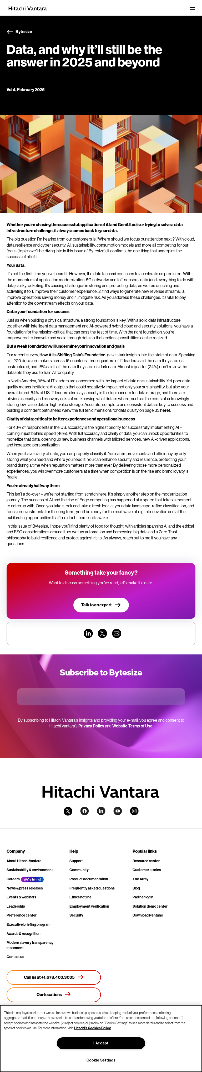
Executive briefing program (28, 924)
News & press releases (25, 888)
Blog (136, 888)
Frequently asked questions (92, 888)
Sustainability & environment (30, 870)
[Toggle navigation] (192, 8)
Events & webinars (21, 897)
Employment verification (89, 906)
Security (76, 915)
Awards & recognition (24, 934)
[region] (101, 1038)
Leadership (16, 906)
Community (79, 870)
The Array (140, 879)
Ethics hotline (80, 897)
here (164, 410)
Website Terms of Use (132, 726)
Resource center (146, 861)
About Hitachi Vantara (24, 861)
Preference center (22, 915)
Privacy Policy (91, 726)
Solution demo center (150, 906)
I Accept (101, 1043)
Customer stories (147, 870)
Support (76, 861)
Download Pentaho (148, 915)
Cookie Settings (101, 1060)
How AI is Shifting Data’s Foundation (72, 354)
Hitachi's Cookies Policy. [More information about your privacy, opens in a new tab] (92, 1028)
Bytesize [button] (19, 32)
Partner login (143, 897)
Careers (13, 879)
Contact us (15, 957)
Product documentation (88, 879)
